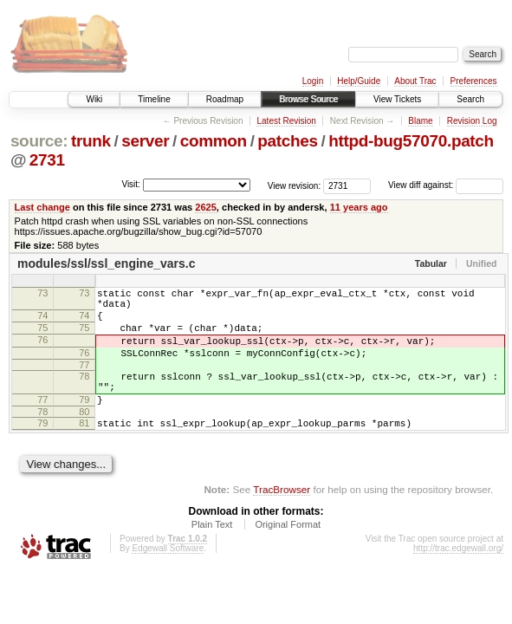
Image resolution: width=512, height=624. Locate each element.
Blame (420, 121)
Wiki (94, 99)
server (145, 141)
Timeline (154, 99)
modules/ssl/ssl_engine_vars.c (106, 263)
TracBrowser (281, 517)
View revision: (294, 185)
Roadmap (224, 99)
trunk (91, 141)
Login (312, 81)
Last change (42, 207)
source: (39, 141)
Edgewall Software (168, 577)
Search (470, 99)
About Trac (415, 81)
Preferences (473, 81)
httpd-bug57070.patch (411, 141)
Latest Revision (285, 121)
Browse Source (308, 99)
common (213, 141)
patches (287, 141)
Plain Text (212, 553)
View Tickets (397, 99)
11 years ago (359, 207)
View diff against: (445, 185)
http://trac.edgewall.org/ (458, 577)
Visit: (130, 184)
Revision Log (472, 121)
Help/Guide (358, 81)
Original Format (288, 553)
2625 (206, 207)
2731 (47, 160)
